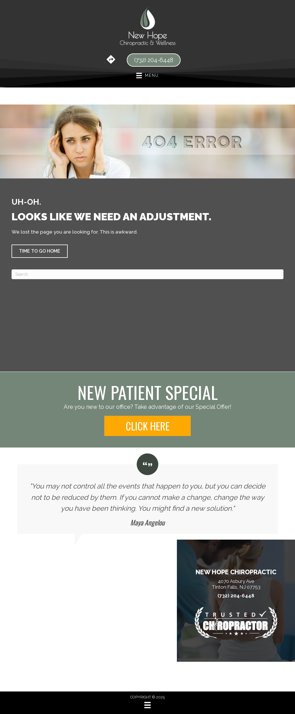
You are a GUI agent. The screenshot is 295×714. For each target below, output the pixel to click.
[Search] (147, 274)
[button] (40, 251)
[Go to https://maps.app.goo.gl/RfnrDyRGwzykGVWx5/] (111, 60)
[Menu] (147, 705)
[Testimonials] (147, 493)
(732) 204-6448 (236, 596)
